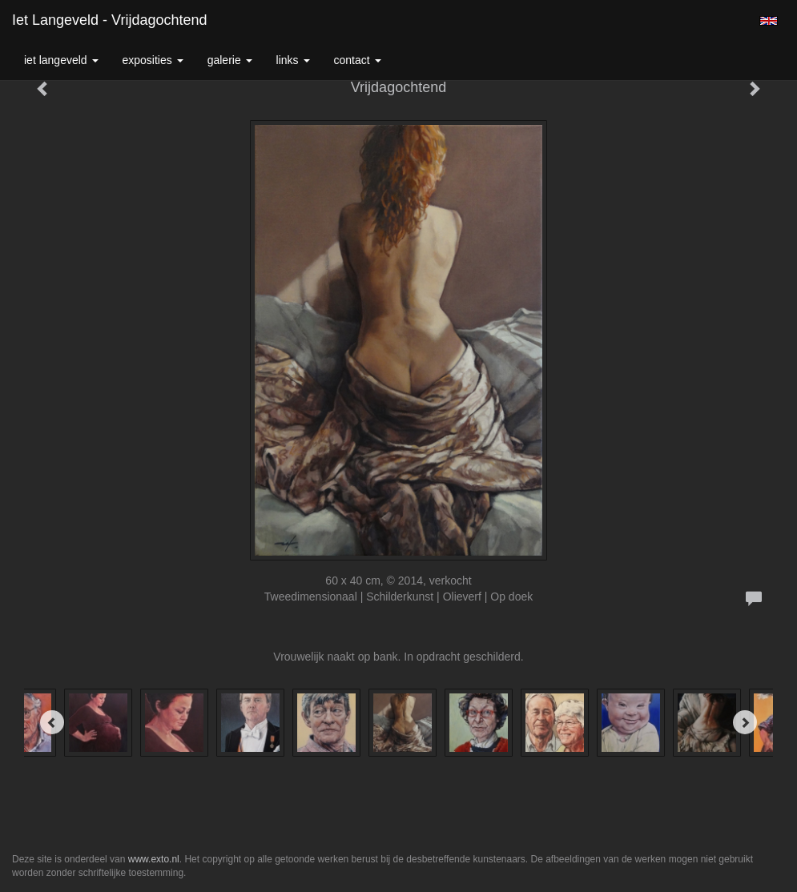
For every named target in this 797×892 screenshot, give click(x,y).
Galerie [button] (229, 60)
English (768, 21)
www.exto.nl (153, 859)
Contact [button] (357, 60)
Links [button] (293, 60)
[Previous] (52, 722)
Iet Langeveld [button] (61, 60)
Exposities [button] (153, 60)
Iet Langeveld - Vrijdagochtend (109, 20)
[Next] (745, 722)
